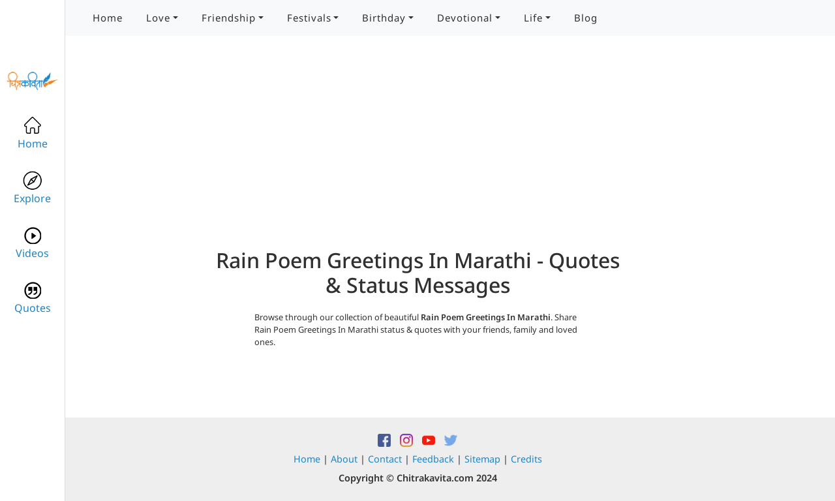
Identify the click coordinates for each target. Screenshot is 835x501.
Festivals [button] (309, 17)
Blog (586, 17)
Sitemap (482, 459)
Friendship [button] (229, 17)
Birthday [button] (384, 17)
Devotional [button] (465, 17)
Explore (32, 188)
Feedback (433, 459)
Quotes (32, 298)
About (344, 459)
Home (108, 17)
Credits (526, 459)
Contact (385, 459)
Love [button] (158, 17)
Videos (32, 243)
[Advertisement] (417, 156)
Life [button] (533, 17)
